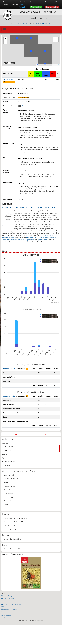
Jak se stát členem (10, 486)
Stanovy (6, 508)
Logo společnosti (10, 493)
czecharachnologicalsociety (10, 609)
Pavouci (5, 606)
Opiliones (5, 458)
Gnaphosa (8, 450)
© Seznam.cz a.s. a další (51, 65)
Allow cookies (36, 7)
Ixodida (4, 454)
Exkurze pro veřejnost (11, 479)
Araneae (5, 443)
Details (22, 4)
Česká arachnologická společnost (12, 604)
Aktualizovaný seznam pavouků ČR (16, 518)
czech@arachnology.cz (9, 598)
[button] (45, 64)
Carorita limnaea (48, 235)
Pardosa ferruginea (13, 240)
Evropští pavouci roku (11, 529)
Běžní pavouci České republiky (14, 522)
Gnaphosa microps (44, 237)
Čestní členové (9, 475)
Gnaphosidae (43, 23)
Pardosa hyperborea (27, 240)
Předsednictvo (9, 501)
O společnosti (8, 497)
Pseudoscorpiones (8, 461)
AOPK (3, 611)
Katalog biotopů (9, 490)
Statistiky (3, 617)
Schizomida (6, 465)
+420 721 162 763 (7, 596)
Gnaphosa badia (31, 237)
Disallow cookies (52, 7)
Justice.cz (4, 602)
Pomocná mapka (6, 615)
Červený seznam (9, 525)
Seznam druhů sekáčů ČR (12, 539)
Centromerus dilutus (9, 237)
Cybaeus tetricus (42, 240)
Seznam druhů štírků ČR (12, 549)
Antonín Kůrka (27, 106)
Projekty (6, 504)
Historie (6, 482)
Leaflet (40, 65)
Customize (22, 7)
